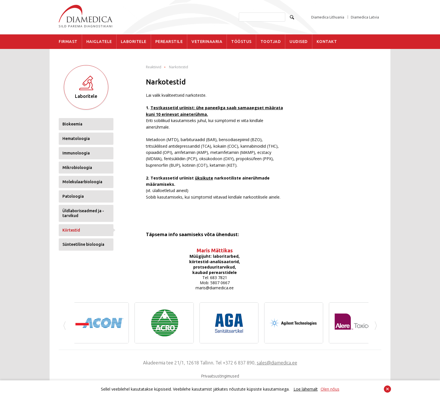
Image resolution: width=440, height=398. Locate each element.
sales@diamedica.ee (277, 362)
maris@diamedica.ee (214, 287)
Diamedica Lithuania (327, 17)
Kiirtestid (71, 230)
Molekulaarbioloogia (82, 182)
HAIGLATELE (99, 41)
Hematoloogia (76, 138)
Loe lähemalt (306, 389)
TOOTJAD (270, 41)
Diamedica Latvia (365, 17)
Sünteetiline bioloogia (83, 244)
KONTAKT (327, 41)
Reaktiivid (153, 67)
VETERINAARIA (207, 41)
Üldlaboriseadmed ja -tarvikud (83, 213)
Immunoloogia (76, 153)
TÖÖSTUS (241, 41)
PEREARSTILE (169, 41)
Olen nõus (330, 389)
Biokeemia (72, 124)
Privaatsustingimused (220, 376)
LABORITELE (133, 41)
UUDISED (299, 41)
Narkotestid (178, 67)
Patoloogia (73, 196)
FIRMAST (68, 41)
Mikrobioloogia (77, 167)
